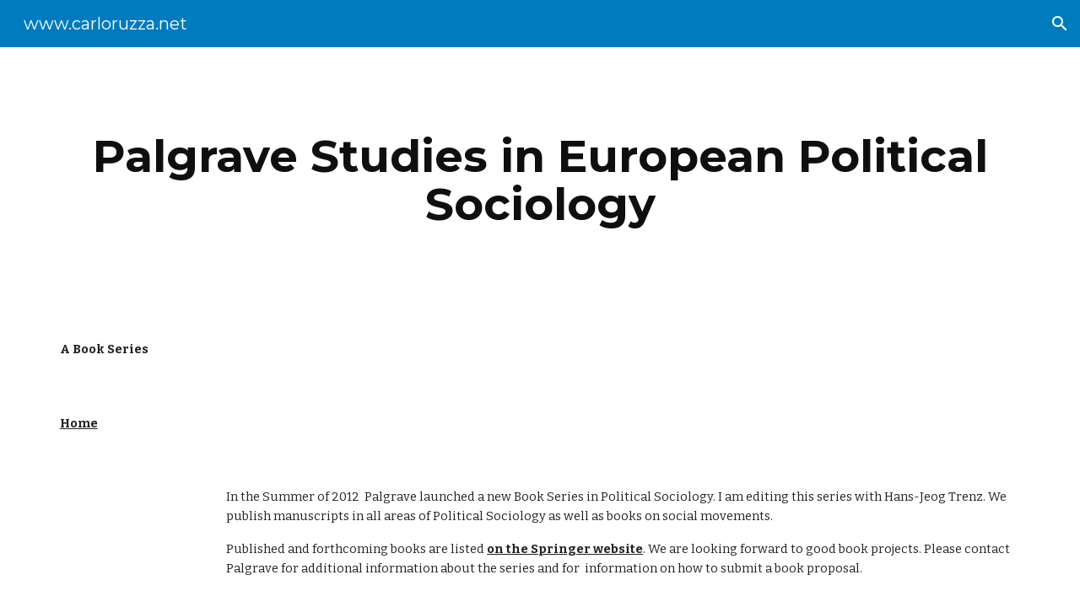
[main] (540, 180)
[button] (1060, 23)
